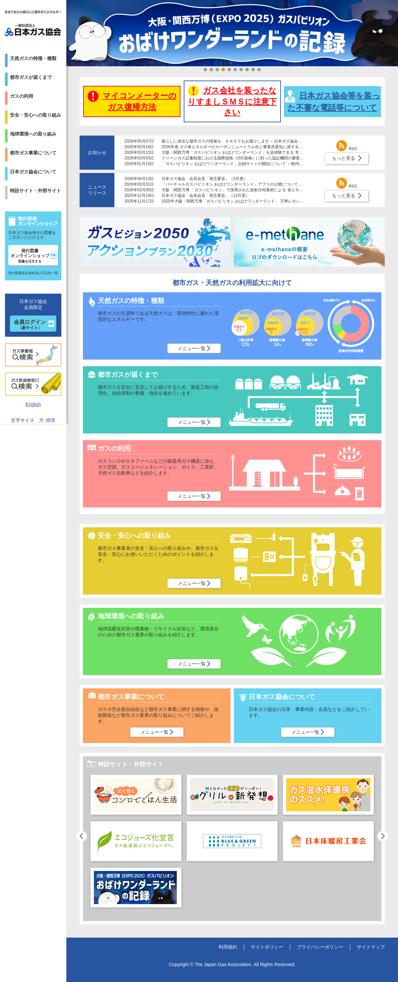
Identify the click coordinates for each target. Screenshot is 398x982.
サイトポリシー (267, 947)
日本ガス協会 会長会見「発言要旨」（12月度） (205, 195)
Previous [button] (81, 836)
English (33, 404)
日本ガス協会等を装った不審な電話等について (332, 101)
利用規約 (228, 947)
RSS (346, 148)
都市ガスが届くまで (31, 77)
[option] (136, 844)
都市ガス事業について (33, 152)
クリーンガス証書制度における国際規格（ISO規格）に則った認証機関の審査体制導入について (247, 158)
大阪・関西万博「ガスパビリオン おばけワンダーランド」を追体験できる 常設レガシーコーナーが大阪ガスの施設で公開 (270, 152)
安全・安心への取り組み (35, 115)
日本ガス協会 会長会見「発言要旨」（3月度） (204, 178)
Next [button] (382, 836)
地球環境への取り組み (33, 134)
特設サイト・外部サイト (35, 190)
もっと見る (343, 158)
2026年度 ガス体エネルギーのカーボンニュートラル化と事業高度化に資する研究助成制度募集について (254, 146)
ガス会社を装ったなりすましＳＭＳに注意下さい (232, 101)
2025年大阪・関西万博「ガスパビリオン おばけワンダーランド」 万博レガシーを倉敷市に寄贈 (247, 201)
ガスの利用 (21, 96)
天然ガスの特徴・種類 (33, 58)
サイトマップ (371, 947)
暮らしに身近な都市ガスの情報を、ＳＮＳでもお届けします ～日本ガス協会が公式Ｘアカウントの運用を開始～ (262, 141)
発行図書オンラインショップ (30, 255)
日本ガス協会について (33, 171)
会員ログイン (30, 324)
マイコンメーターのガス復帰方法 (132, 101)
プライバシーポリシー (320, 947)
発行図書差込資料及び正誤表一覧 (33, 273)
